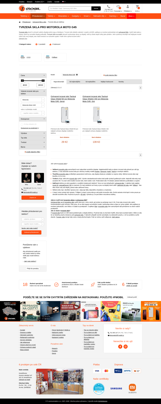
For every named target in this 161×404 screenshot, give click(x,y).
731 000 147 (31, 189)
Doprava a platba (25, 332)
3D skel (83, 194)
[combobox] (33, 100)
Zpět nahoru (116, 217)
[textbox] (33, 113)
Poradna (21, 1)
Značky (49, 1)
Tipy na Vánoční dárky (91, 330)
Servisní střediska (25, 340)
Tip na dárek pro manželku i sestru (89, 343)
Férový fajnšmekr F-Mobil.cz (61, 330)
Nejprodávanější (59, 82)
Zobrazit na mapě (24, 379)
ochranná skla (119, 183)
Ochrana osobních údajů (28, 347)
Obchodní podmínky (26, 335)
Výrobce (24, 133)
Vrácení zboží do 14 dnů (28, 345)
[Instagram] (126, 347)
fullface (135, 185)
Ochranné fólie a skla (39, 22)
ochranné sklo (78, 215)
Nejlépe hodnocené (107, 82)
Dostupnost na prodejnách (29, 128)
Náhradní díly (99, 16)
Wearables (63, 16)
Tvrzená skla (60, 217)
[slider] (22, 81)
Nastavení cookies (58, 337)
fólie (96, 206)
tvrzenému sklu (69, 202)
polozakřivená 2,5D (65, 185)
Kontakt (57, 1)
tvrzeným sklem (69, 200)
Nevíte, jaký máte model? (30, 228)
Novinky (121, 82)
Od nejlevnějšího (74, 82)
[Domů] (19, 22)
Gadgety (75, 16)
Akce (130, 16)
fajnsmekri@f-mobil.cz (29, 192)
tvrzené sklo (62, 164)
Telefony (24, 16)
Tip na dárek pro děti (90, 332)
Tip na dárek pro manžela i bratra (89, 348)
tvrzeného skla (63, 169)
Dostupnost (25, 119)
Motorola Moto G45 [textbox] (29, 105)
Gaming (112, 16)
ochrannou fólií (81, 200)
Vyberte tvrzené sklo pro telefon (30, 92)
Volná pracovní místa (58, 335)
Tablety (51, 16)
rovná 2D (55, 185)
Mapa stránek (24, 350)
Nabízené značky (57, 332)
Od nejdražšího (90, 82)
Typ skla (24, 138)
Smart (86, 16)
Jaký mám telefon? (30, 261)
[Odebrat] (70, 74)
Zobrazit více (23, 38)
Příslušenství (37, 16)
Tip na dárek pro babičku (92, 335)
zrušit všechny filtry (32, 152)
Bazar (123, 16)
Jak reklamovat (25, 342)
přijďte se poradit (131, 286)
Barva (23, 147)
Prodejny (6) (39, 1)
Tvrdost (23, 142)
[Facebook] (120, 347)
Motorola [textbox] (25, 100)
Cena (23, 75)
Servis (54, 353)
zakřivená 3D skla (123, 185)
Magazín (29, 1)
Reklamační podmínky (27, 337)
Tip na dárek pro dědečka (89, 338)
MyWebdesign (102, 401)
